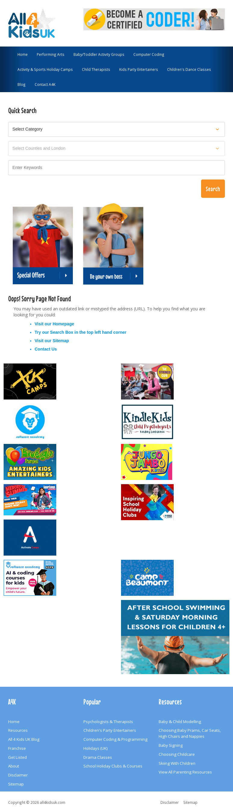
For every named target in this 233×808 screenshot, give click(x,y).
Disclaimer (18, 775)
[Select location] (116, 148)
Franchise (17, 748)
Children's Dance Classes (189, 69)
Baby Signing (171, 745)
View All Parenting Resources (185, 772)
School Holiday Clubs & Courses (112, 766)
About (13, 766)
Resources (18, 730)
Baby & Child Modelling (180, 721)
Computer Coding (148, 54)
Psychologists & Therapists (108, 721)
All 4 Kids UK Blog (23, 739)
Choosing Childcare (177, 754)
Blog (21, 84)
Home (22, 54)
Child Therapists (96, 69)
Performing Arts (50, 54)
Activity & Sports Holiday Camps (45, 69)
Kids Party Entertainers (138, 69)
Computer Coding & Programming (115, 739)
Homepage (63, 323)
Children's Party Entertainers (109, 730)
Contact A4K (45, 84)
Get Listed (17, 757)
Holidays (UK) (95, 748)
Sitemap (61, 340)
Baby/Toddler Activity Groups (98, 54)
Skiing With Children (177, 763)
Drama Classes (97, 757)
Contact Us (46, 349)
